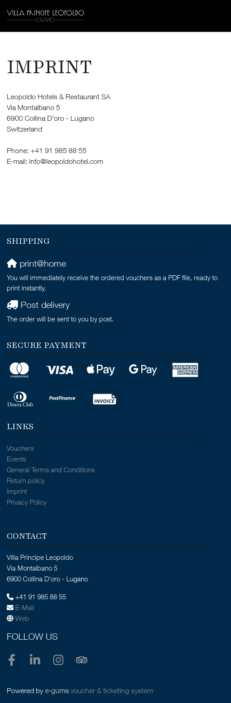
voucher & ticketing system (99, 691)
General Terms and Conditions (51, 470)
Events (16, 460)
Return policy (26, 481)
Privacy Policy (27, 503)
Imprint (17, 492)
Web (22, 619)
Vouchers (20, 449)
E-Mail (24, 608)
